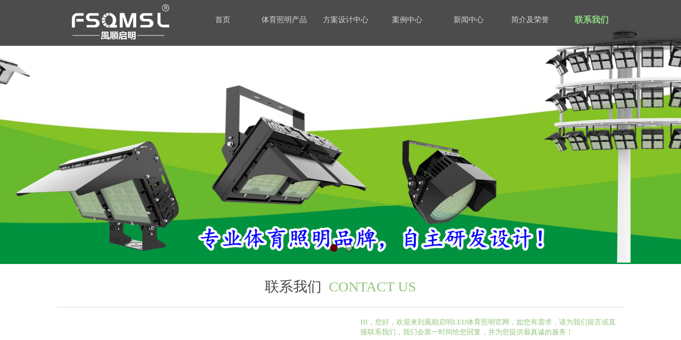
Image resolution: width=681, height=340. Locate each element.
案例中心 (407, 20)
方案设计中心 (345, 20)
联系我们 (592, 20)
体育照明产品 (284, 20)
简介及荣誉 (530, 20)
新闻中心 (469, 20)
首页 (222, 20)
